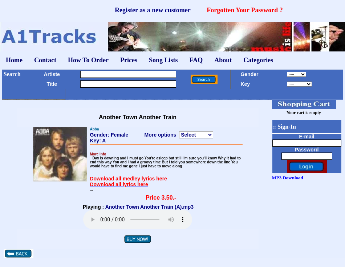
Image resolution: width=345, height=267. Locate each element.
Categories (258, 60)
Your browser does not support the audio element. (137, 219)
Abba (94, 129)
